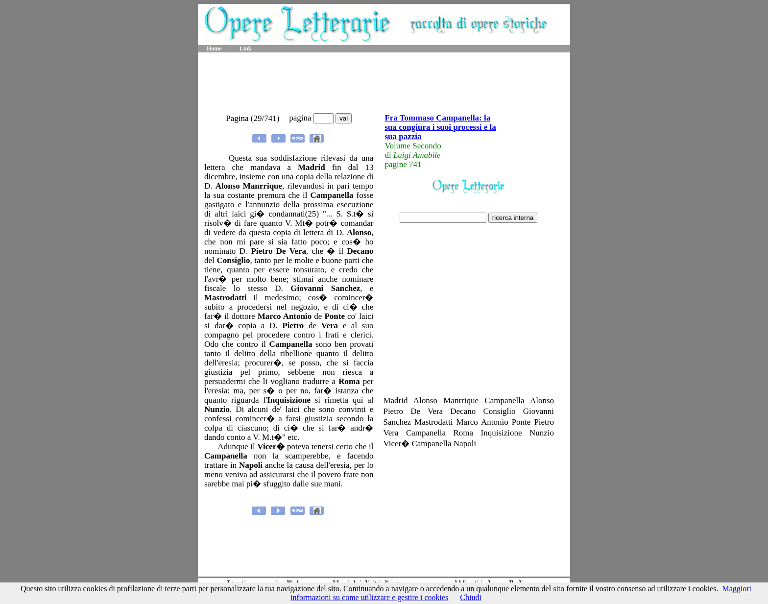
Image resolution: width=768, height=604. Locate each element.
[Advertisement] (384, 83)
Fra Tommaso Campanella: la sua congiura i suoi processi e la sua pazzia (440, 127)
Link (246, 48)
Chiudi (470, 597)
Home (214, 48)
